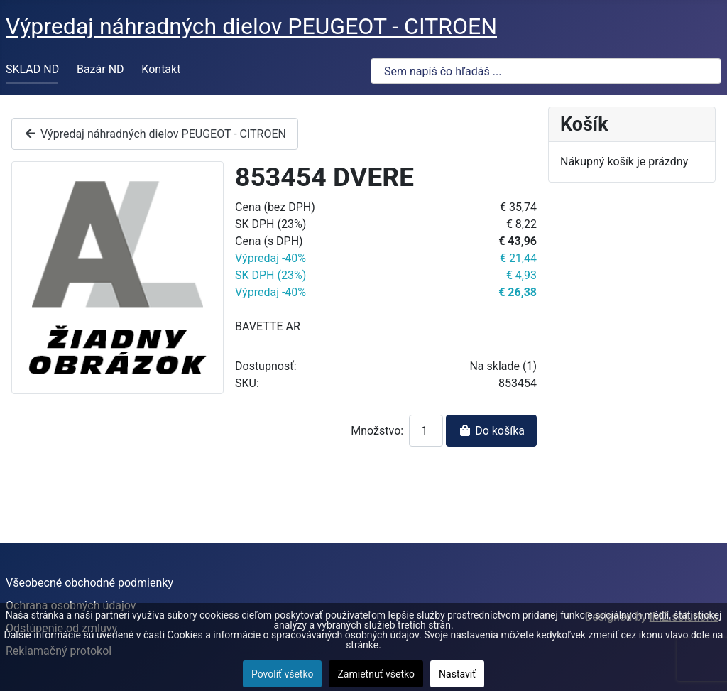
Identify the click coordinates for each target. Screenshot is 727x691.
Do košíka (491, 430)
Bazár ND (100, 69)
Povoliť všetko (282, 674)
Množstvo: (377, 430)
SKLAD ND (32, 69)
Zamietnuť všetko (376, 674)
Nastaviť (457, 674)
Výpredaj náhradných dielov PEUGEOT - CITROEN (154, 134)
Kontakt (160, 69)
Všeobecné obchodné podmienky (89, 582)
